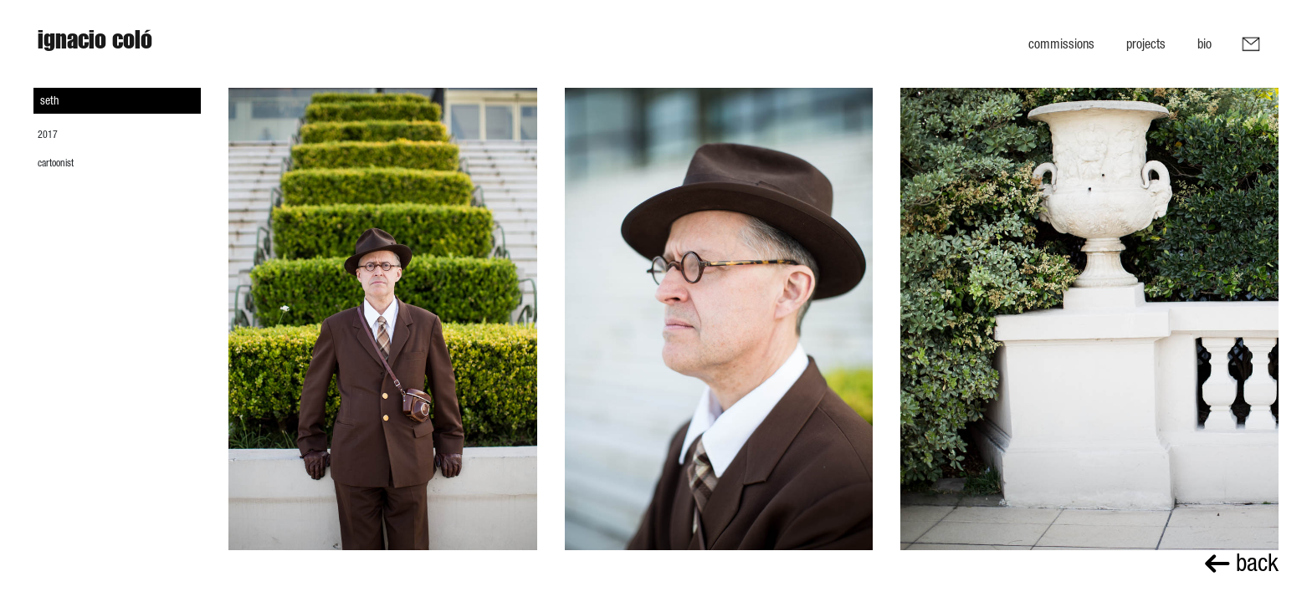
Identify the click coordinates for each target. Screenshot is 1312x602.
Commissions (1061, 43)
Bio (1204, 43)
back (1242, 562)
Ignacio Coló (95, 43)
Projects (1146, 43)
